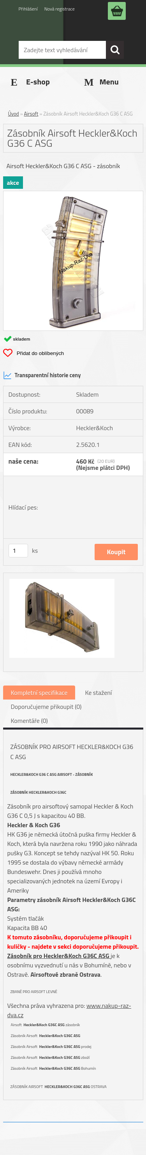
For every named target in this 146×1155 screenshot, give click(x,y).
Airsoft (31, 114)
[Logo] (57, 32)
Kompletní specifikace (39, 692)
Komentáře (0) (29, 720)
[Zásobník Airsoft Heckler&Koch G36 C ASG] (73, 194)
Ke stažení (98, 692)
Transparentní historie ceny (42, 375)
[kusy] (18, 550)
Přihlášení (28, 8)
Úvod (13, 114)
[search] (115, 50)
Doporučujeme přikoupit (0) (46, 706)
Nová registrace (59, 8)
